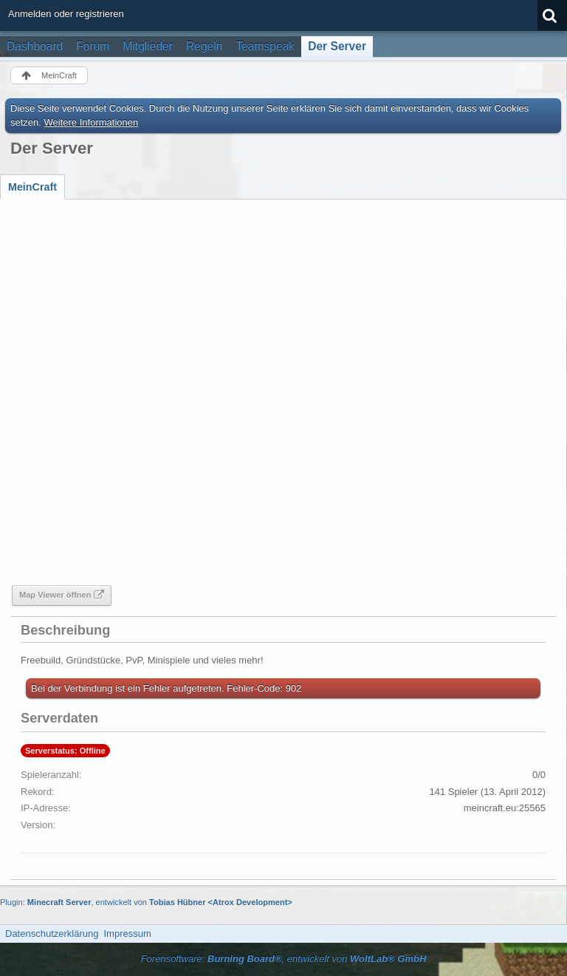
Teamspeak (265, 46)
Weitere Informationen (91, 122)
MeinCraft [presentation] (32, 187)
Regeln (204, 46)
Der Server (337, 46)
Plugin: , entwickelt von (146, 902)
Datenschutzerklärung (51, 933)
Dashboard (35, 46)
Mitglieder (148, 46)
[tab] (32, 186)
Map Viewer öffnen (55, 594)
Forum (92, 46)
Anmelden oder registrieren (66, 13)
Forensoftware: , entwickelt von (284, 958)
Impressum (127, 933)
